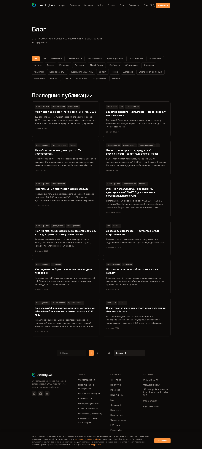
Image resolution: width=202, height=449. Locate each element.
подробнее (96, 445)
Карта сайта (116, 430)
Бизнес (50, 65)
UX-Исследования (86, 379)
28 (109, 353)
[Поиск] (151, 5)
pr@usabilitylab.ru (151, 406)
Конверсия (149, 65)
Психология (56, 58)
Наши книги (115, 410)
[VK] (40, 393)
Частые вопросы (118, 420)
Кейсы (100, 5)
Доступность (155, 58)
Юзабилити (114, 65)
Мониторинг (82, 78)
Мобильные (39, 78)
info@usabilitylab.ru (151, 385)
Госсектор (80, 65)
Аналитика (39, 72)
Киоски (53, 78)
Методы (38, 65)
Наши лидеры (116, 395)
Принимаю (162, 440)
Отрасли (88, 5)
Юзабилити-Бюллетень (82, 72)
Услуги (62, 5)
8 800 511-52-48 (150, 379)
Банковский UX (85, 398)
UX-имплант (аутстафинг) (90, 413)
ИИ (44, 58)
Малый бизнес (96, 65)
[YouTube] (47, 393)
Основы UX (134, 5)
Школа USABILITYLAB (88, 408)
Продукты (75, 5)
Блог (122, 5)
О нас (146, 5)
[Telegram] (34, 393)
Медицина (64, 65)
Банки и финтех (136, 58)
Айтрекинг (128, 72)
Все (35, 58)
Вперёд (121, 353)
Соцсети (67, 78)
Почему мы (115, 385)
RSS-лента (115, 425)
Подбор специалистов (89, 403)
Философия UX (75, 58)
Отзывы (111, 5)
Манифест (115, 390)
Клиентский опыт (58, 72)
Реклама (116, 78)
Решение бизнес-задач (89, 393)
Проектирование (115, 58)
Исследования (95, 58)
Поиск (115, 72)
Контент (102, 72)
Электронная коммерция (150, 72)
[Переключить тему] (154, 5)
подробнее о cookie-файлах (87, 439)
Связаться (163, 5)
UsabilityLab (43, 5)
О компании (115, 379)
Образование (131, 65)
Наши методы (116, 415)
